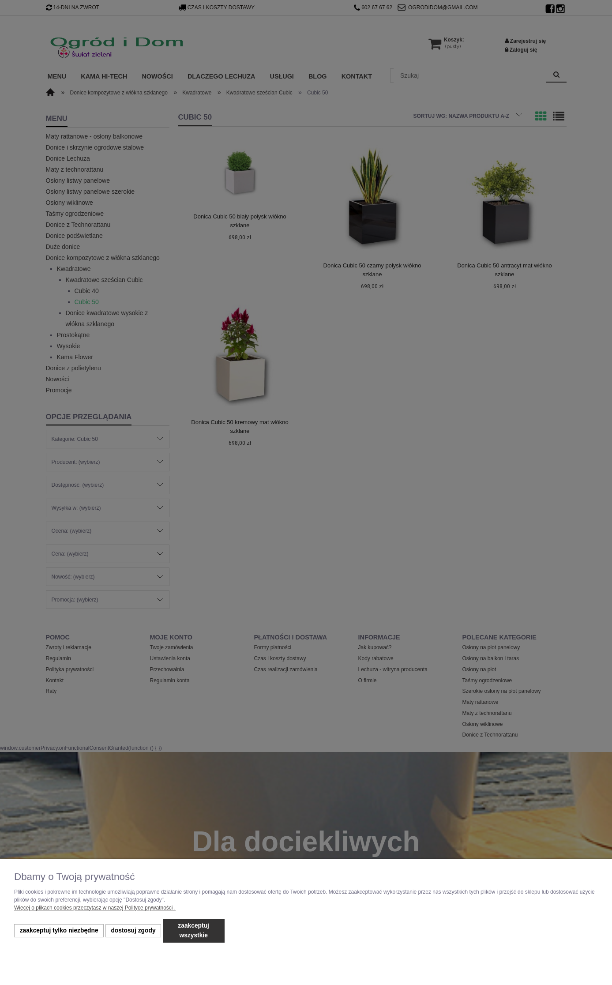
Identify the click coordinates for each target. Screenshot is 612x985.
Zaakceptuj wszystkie (193, 930)
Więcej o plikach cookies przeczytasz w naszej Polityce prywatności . (95, 908)
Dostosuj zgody (133, 930)
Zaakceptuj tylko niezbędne (59, 930)
